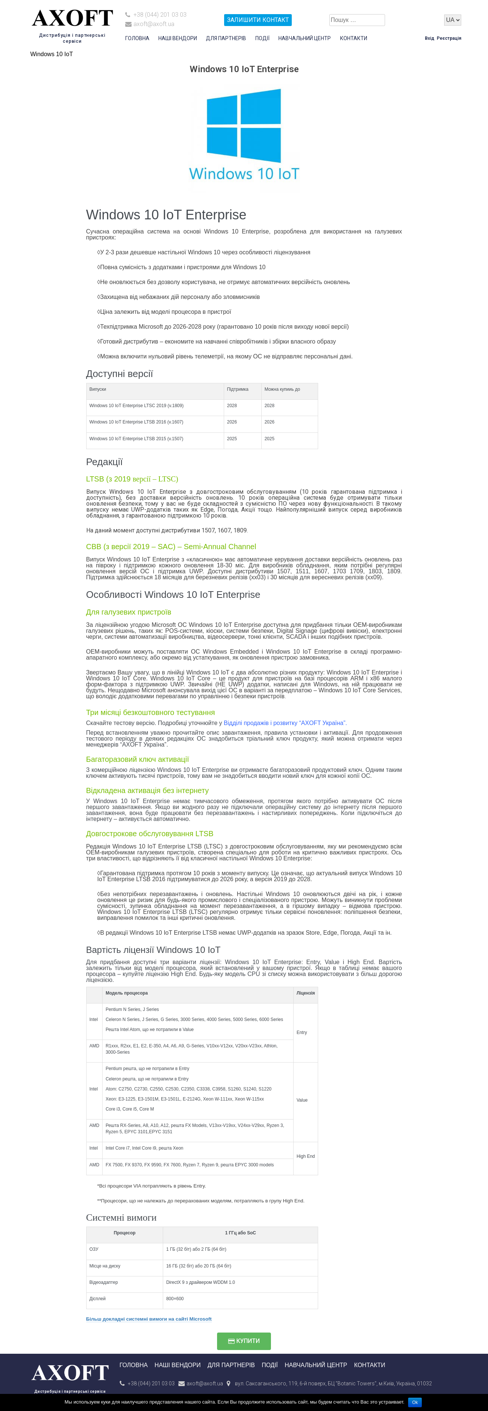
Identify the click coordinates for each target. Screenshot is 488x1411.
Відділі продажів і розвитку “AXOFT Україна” (284, 723)
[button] (244, 1341)
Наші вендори (177, 38)
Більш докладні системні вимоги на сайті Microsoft (149, 1319)
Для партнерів (226, 38)
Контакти (353, 38)
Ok (415, 1402)
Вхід (429, 38)
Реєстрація (449, 38)
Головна (137, 38)
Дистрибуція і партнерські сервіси (70, 1391)
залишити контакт (258, 19)
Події (262, 38)
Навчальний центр (304, 38)
